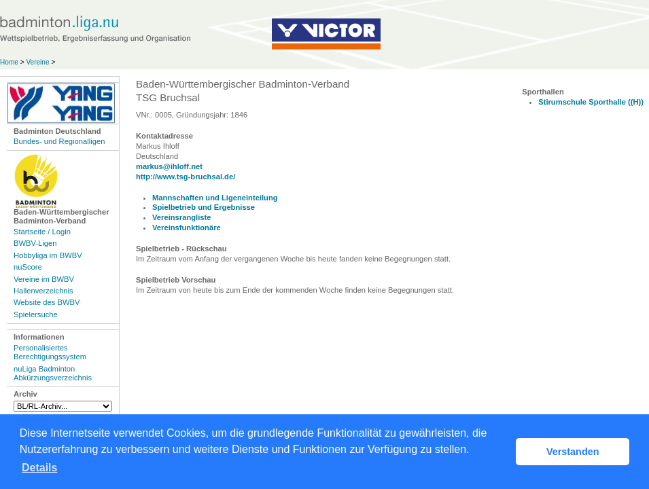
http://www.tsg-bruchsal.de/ (185, 177)
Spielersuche (36, 314)
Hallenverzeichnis (43, 291)
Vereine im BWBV (44, 279)
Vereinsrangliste (181, 217)
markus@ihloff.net (169, 166)
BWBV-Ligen (35, 243)
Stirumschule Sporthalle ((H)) (591, 102)
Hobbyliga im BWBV (48, 255)
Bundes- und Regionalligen (59, 141)
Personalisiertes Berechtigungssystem (50, 352)
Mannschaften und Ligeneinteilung (215, 198)
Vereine (37, 62)
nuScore (28, 267)
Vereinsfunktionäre (186, 227)
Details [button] (39, 467)
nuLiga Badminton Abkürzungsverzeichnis (53, 373)
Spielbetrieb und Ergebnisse (203, 207)
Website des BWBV (47, 302)
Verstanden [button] (572, 451)
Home (9, 62)
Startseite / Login (42, 232)
